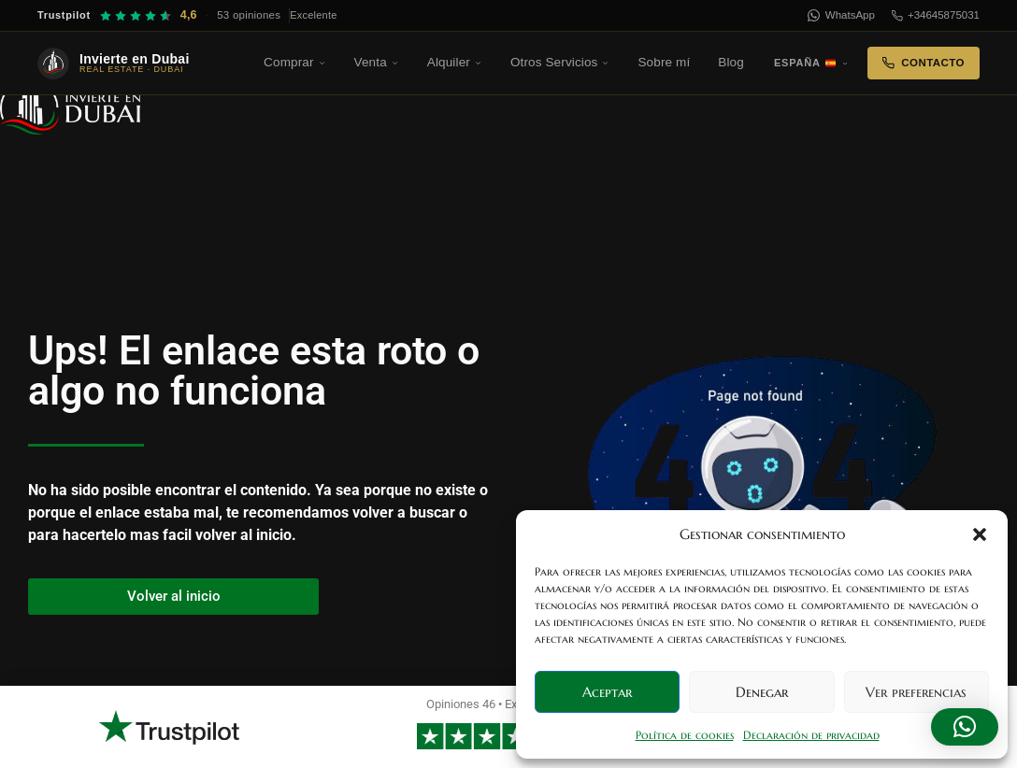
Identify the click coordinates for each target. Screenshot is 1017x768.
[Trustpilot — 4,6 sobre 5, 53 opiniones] (187, 15)
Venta (376, 62)
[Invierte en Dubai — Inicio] (140, 63)
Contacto (923, 63)
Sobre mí (663, 62)
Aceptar (607, 692)
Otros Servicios (560, 62)
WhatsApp (841, 15)
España (811, 62)
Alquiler (454, 62)
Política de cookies (685, 735)
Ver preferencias (916, 692)
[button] (979, 534)
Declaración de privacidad (811, 735)
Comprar (294, 62)
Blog (731, 62)
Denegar (762, 692)
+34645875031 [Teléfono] (936, 15)
